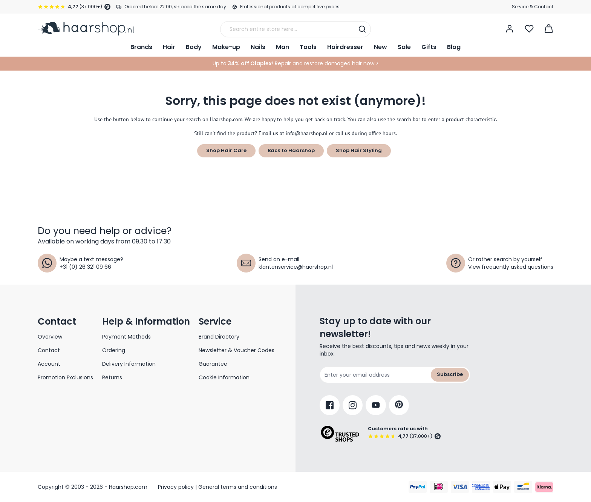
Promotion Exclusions (65, 377)
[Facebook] (330, 405)
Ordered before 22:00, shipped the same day (175, 6)
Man (282, 47)
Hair (169, 47)
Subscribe (450, 374)
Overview (50, 336)
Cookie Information (224, 377)
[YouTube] (376, 405)
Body (194, 47)
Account (49, 364)
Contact (49, 350)
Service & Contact (532, 6)
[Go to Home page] (86, 28)
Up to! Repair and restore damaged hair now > (296, 63)
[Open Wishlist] (529, 28)
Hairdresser (345, 47)
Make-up (226, 47)
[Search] (362, 29)
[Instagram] (353, 405)
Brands (141, 47)
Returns (112, 377)
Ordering (113, 350)
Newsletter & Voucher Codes (236, 350)
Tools (308, 47)
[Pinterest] (399, 405)
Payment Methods (126, 336)
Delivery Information (129, 364)
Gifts (428, 47)
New (380, 47)
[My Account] (509, 28)
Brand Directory (219, 336)
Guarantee (213, 364)
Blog (454, 47)
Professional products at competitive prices (290, 6)
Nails (258, 47)
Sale (404, 47)
